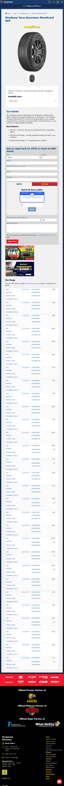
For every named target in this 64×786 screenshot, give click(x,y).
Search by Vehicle (51, 721)
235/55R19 (25, 600)
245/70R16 (25, 350)
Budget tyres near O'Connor (10, 783)
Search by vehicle (31, 266)
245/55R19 (25, 614)
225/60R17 (25, 376)
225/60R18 (25, 508)
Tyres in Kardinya (7, 774)
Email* (8, 172)
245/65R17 (25, 441)
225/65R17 (25, 389)
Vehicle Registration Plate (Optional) (16, 218)
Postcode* (9, 177)
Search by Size (50, 724)
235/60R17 (25, 415)
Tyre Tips (48, 730)
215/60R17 (25, 363)
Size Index (5, 768)
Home (7, 13)
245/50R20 (25, 627)
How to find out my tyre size (54, 732)
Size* (8, 155)
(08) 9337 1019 (10, 736)
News (48, 761)
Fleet (47, 759)
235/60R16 (25, 324)
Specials (49, 752)
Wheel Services (50, 750)
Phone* (15, 166)
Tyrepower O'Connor (32, 6)
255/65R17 (25, 455)
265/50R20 (25, 640)
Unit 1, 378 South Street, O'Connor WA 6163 (12, 731)
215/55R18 (25, 481)
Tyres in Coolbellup (7, 770)
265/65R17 (25, 468)
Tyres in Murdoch (7, 777)
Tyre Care (48, 728)
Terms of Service (50, 235)
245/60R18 (25, 561)
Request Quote (12, 241)
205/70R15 (25, 272)
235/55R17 (25, 402)
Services (49, 741)
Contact (48, 754)
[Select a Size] (32, 101)
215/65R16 (25, 298)
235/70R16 (25, 337)
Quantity (43, 155)
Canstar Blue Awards (8, 781)
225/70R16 (25, 311)
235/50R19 (25, 587)
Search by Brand (50, 726)
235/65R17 (25, 428)
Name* (8, 160)
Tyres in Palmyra (6, 779)
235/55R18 (25, 534)
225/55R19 (25, 574)
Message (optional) (11, 223)
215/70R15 (25, 285)
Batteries (48, 743)
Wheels (48, 735)
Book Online (50, 757)
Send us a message (11, 740)
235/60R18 (25, 548)
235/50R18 (25, 521)
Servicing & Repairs (51, 745)
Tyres (48, 719)
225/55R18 (25, 495)
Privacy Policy (40, 235)
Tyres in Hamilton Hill (8, 772)
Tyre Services (49, 748)
